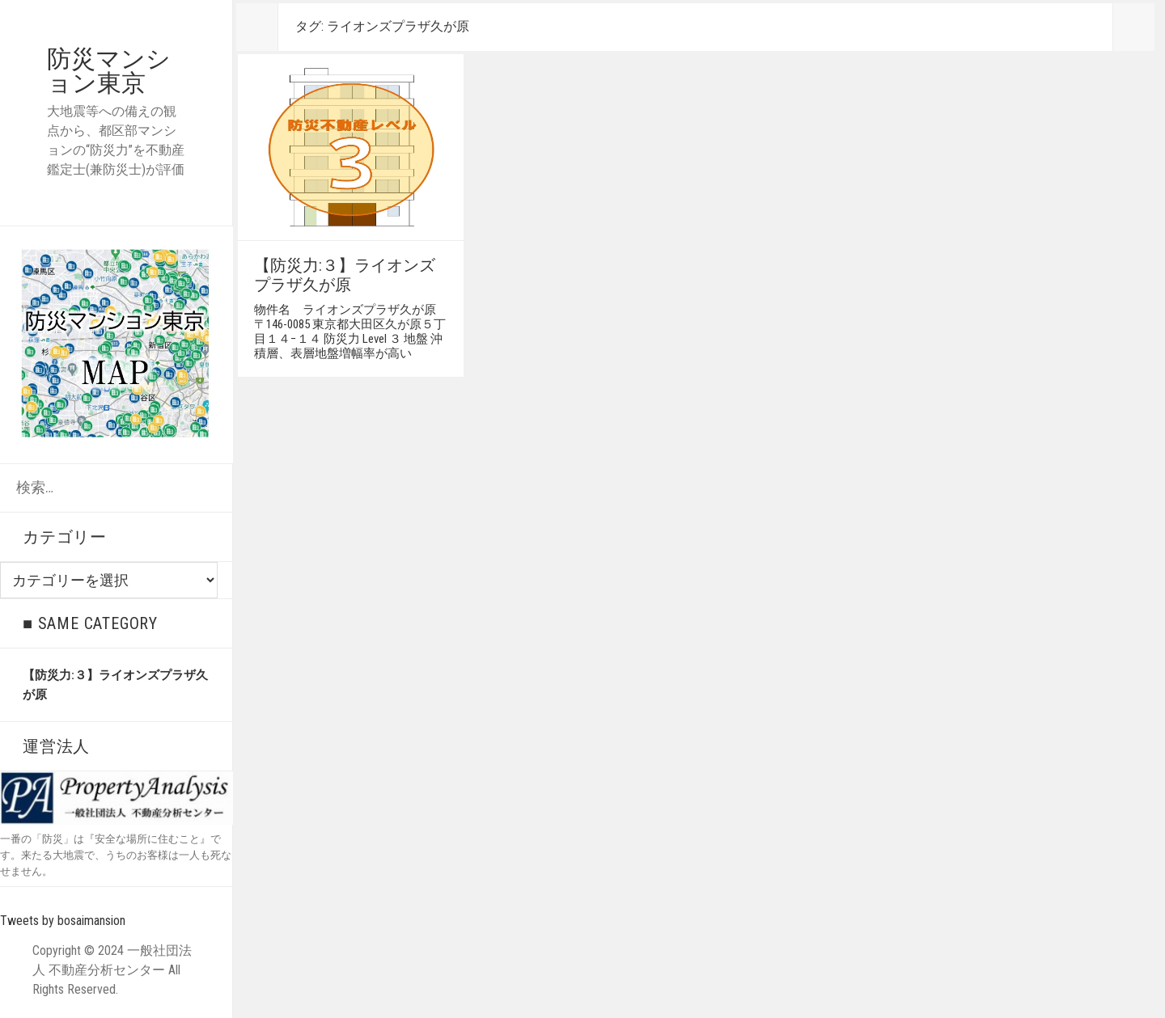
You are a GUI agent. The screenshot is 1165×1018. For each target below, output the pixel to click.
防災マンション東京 (109, 70)
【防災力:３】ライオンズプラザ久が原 (344, 275)
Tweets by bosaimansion (62, 920)
